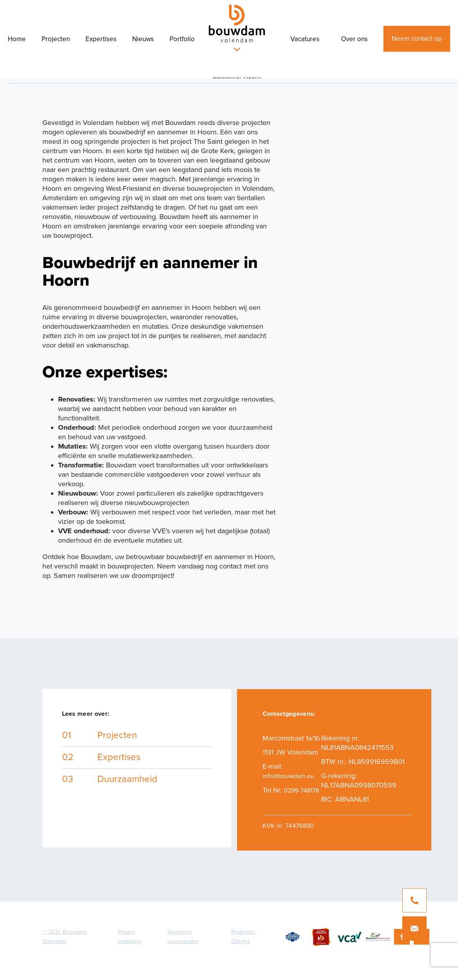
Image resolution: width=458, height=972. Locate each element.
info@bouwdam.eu (288, 776)
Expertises (101, 39)
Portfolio (182, 39)
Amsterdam (60, 198)
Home (17, 39)
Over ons (354, 39)
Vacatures (304, 39)
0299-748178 (301, 791)
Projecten (56, 39)
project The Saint (196, 141)
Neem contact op (417, 38)
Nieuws (143, 39)
